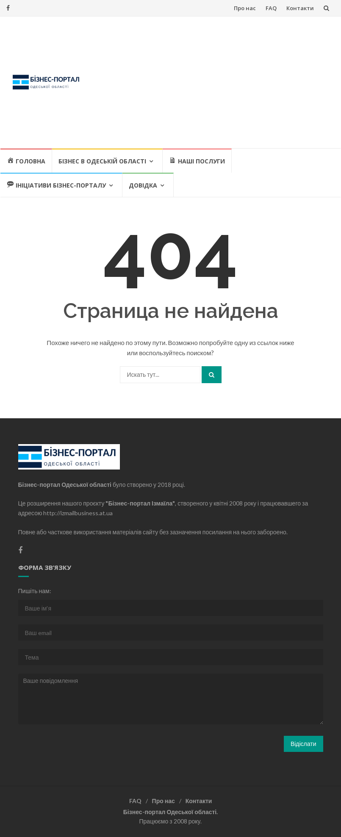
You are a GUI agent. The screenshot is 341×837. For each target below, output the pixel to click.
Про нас (245, 8)
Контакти (300, 8)
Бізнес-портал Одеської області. (170, 811)
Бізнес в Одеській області (102, 161)
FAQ (271, 8)
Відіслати (303, 743)
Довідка (143, 185)
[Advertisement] (211, 82)
